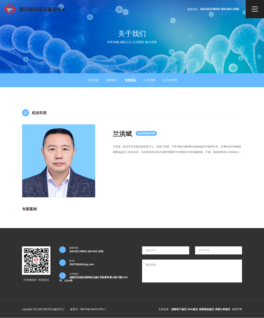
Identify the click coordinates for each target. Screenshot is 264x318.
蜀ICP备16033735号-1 (93, 309)
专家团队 (130, 80)
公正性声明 (169, 80)
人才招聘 (149, 80)
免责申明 (237, 309)
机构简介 (112, 80)
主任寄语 (93, 80)
